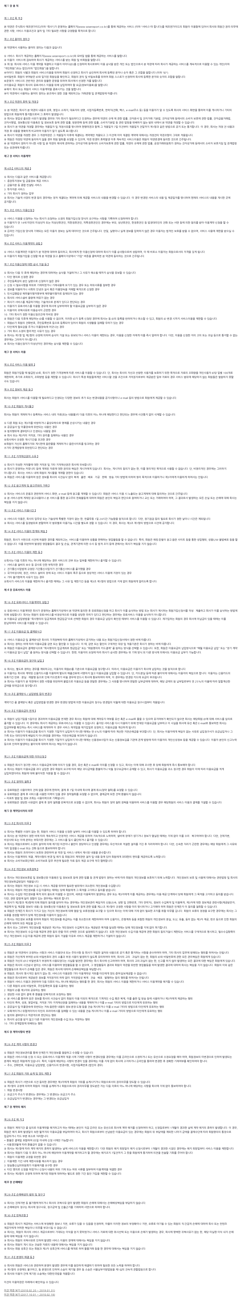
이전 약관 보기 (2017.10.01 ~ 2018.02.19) (29, 1294)
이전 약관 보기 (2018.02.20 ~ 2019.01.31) (29, 1290)
